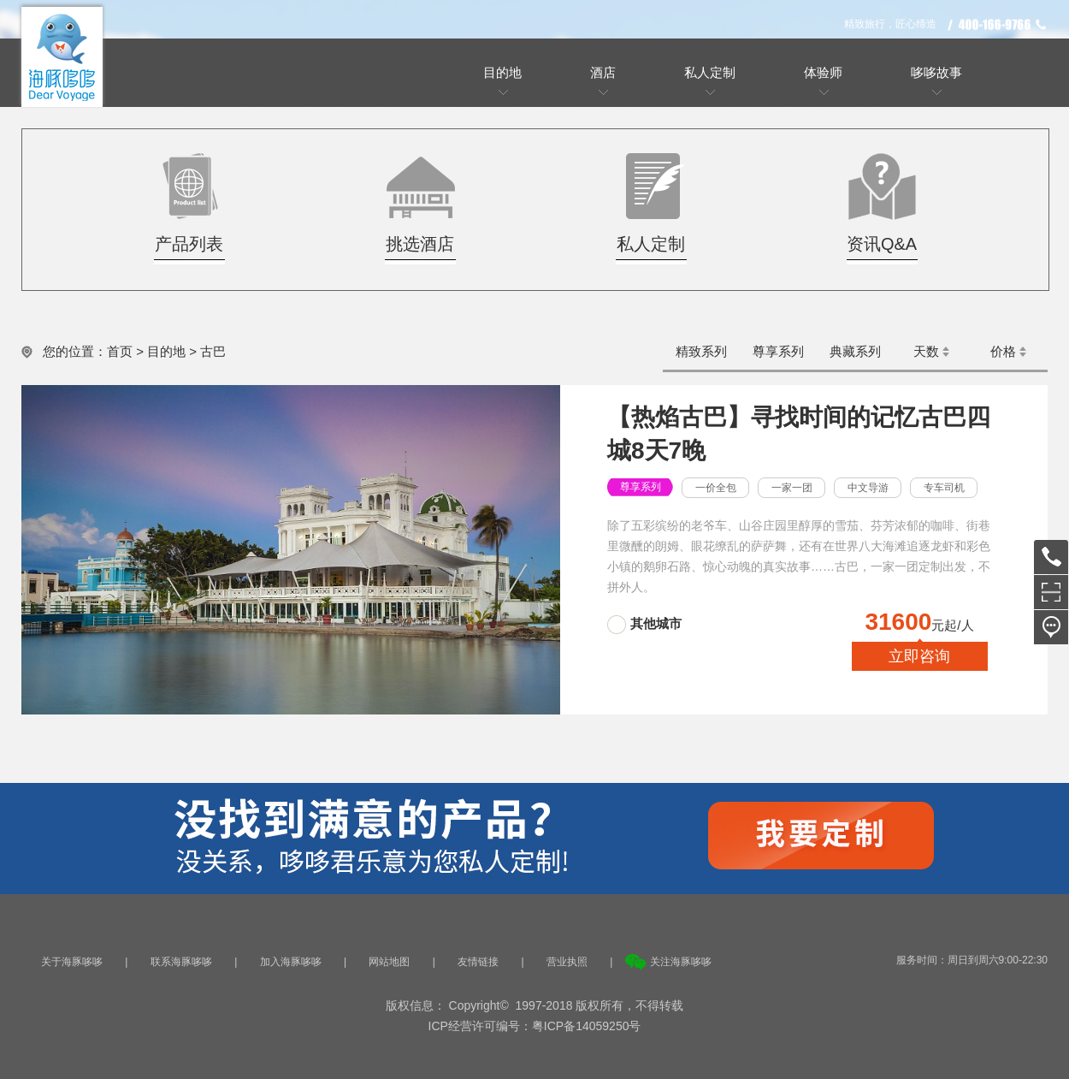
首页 (120, 351)
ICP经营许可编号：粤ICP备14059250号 (534, 1026)
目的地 (502, 72)
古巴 (213, 351)
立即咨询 (919, 656)
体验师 (823, 72)
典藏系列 (855, 351)
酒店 (603, 72)
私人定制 (709, 72)
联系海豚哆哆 (181, 962)
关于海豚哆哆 (72, 962)
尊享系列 (778, 351)
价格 (1003, 351)
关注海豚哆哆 (681, 962)
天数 (926, 351)
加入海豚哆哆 (291, 962)
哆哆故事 (936, 72)
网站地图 (389, 962)
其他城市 (656, 623)
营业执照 (567, 962)
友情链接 (478, 962)
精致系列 (701, 351)
